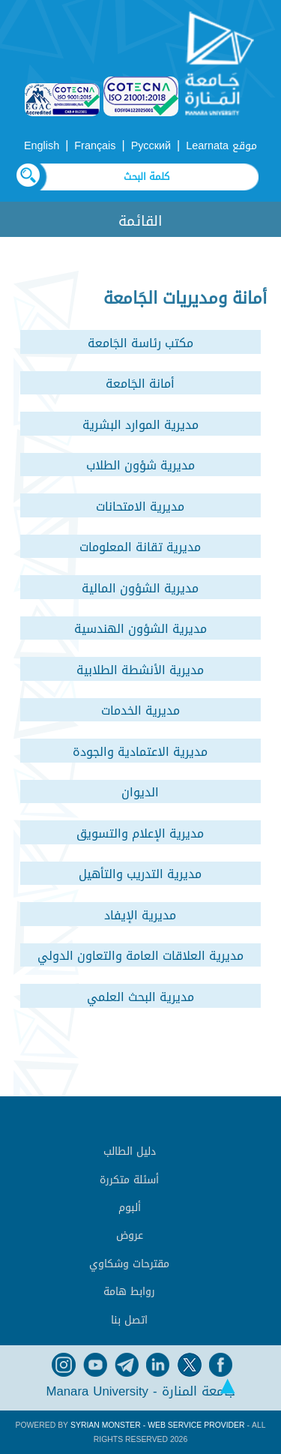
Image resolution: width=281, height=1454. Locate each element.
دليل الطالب (129, 1151)
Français (94, 146)
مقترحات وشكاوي (129, 1264)
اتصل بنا (129, 1320)
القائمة (140, 221)
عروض (129, 1235)
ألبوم (129, 1208)
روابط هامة (129, 1292)
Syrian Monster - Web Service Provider (157, 1425)
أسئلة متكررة (129, 1180)
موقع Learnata (221, 146)
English (41, 146)
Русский (151, 146)
